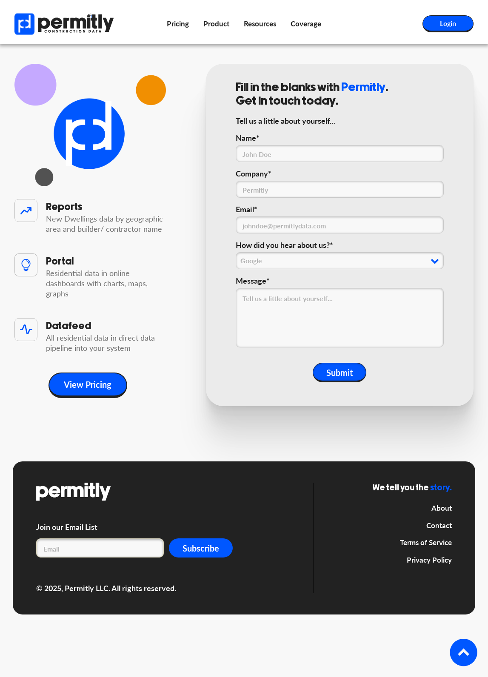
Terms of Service (426, 542)
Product (216, 23)
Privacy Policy (429, 559)
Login (448, 23)
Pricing (178, 23)
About (441, 507)
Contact (439, 525)
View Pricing (87, 384)
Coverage (306, 23)
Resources (260, 23)
